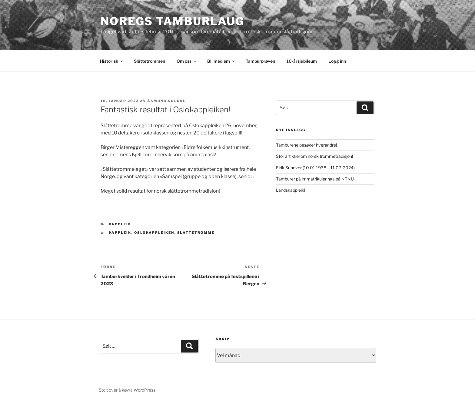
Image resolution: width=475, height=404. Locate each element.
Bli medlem (221, 61)
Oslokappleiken (154, 232)
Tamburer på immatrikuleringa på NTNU (315, 178)
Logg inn (337, 61)
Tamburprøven (260, 61)
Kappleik (120, 224)
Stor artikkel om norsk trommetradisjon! (314, 156)
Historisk (112, 61)
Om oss (187, 61)
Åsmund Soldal (166, 101)
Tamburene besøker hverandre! (306, 144)
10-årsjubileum (302, 61)
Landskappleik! (290, 190)
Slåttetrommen (149, 61)
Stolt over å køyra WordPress (127, 389)
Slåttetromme (196, 232)
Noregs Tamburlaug (172, 21)
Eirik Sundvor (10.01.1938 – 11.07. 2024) (315, 167)
